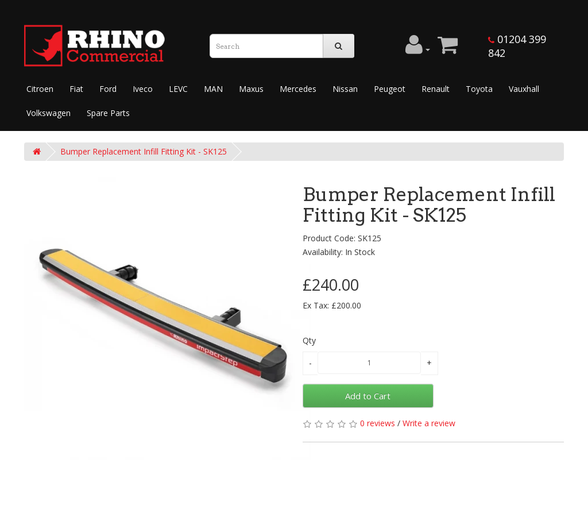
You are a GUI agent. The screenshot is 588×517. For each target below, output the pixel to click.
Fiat (76, 88)
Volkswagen (48, 112)
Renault (435, 88)
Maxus (251, 88)
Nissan (345, 88)
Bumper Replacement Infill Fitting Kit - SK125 (143, 151)
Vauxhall (524, 88)
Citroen (39, 88)
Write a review (429, 423)
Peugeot (389, 88)
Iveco (143, 88)
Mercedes (298, 88)
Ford (108, 88)
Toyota (479, 88)
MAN (213, 88)
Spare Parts (108, 112)
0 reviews (377, 423)
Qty (309, 340)
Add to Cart (367, 396)
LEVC (178, 88)
